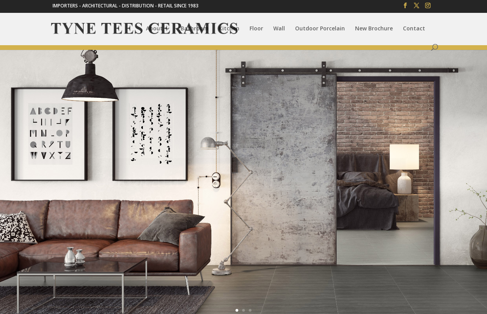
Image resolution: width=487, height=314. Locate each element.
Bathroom (195, 29)
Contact (414, 29)
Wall (279, 29)
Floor (256, 29)
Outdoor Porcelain (320, 29)
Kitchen (229, 29)
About (154, 29)
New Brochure (374, 29)
